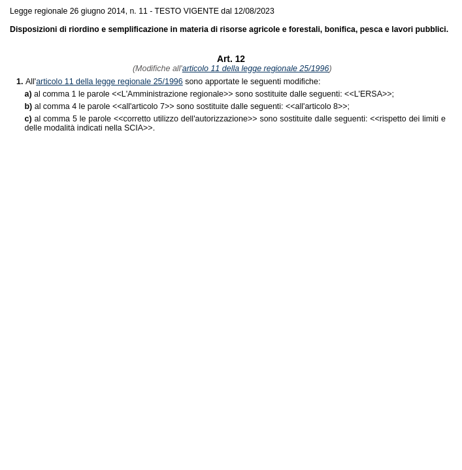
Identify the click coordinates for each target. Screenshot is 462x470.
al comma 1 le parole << (78, 94)
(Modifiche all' (156, 68)
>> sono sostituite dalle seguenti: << (238, 94)
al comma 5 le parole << (78, 118)
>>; (374, 94)
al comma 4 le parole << (78, 106)
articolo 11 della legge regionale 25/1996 (255, 68)
